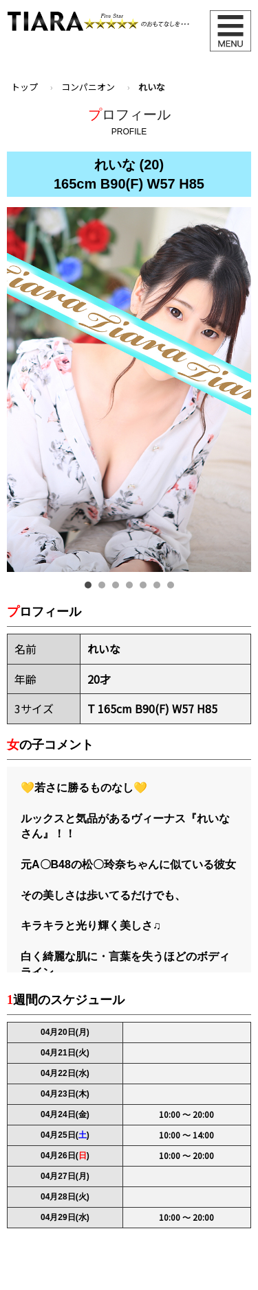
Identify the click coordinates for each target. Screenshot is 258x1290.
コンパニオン (88, 86)
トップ (24, 86)
